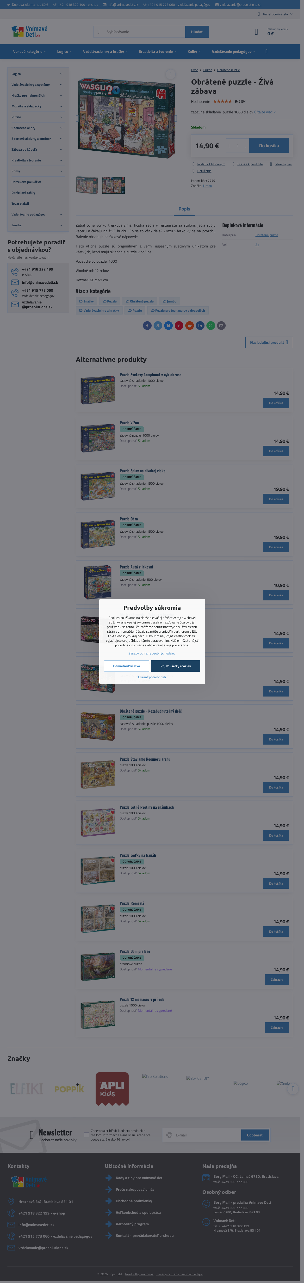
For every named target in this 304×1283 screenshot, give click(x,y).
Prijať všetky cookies (176, 665)
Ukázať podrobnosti (152, 677)
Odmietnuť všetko (126, 665)
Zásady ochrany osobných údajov (152, 653)
